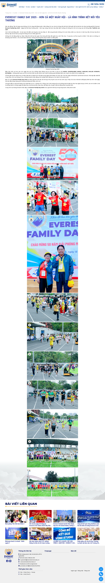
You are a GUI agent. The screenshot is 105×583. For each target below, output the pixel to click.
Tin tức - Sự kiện (31, 7)
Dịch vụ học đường (92, 7)
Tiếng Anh (87, 570)
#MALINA (85, 71)
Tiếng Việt (80, 570)
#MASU (79, 71)
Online (101, 7)
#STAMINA (8, 73)
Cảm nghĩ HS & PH (80, 7)
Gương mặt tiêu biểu (51, 7)
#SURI (65, 71)
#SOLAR (91, 71)
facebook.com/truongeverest (28, 564)
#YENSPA (97, 71)
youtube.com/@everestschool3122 (30, 565)
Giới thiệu (22, 7)
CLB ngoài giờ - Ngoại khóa (66, 7)
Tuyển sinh (40, 7)
